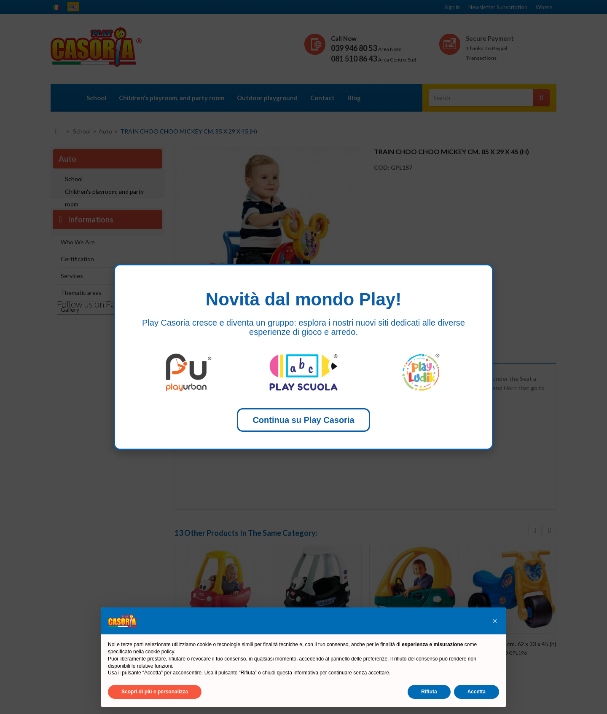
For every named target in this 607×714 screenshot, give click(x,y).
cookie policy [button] (159, 652)
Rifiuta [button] (429, 692)
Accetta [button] (476, 692)
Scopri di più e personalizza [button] (154, 692)
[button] (495, 621)
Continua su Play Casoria (303, 420)
